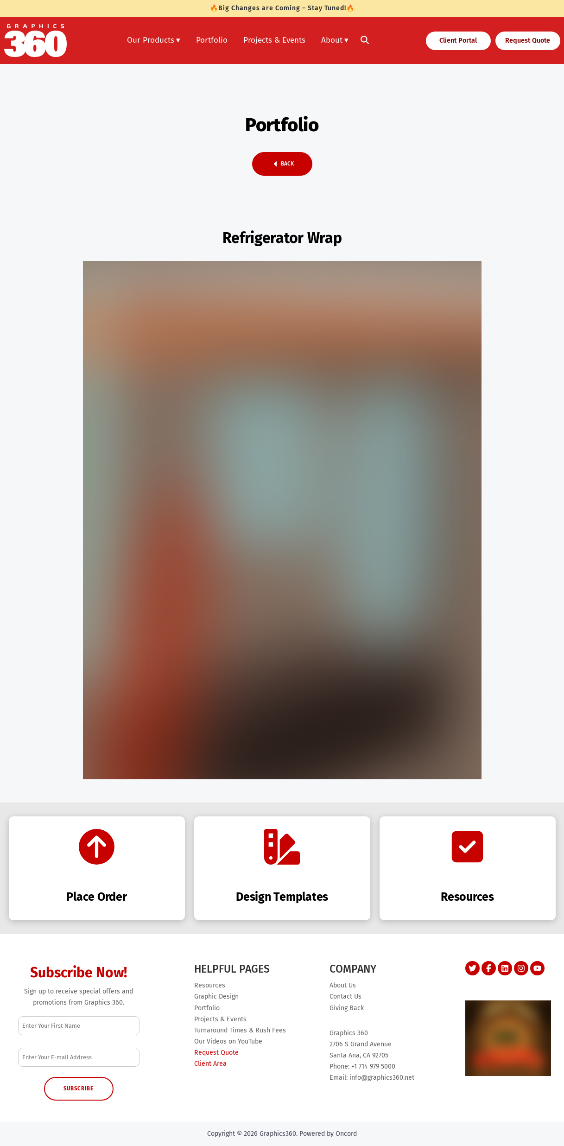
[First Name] (79, 1025)
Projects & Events (274, 40)
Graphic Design (216, 996)
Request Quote (521, 39)
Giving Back (347, 1008)
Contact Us (345, 996)
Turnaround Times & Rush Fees (240, 1030)
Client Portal (448, 39)
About (331, 40)
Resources (209, 985)
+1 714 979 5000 (373, 1066)
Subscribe (78, 1088)
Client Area (210, 1064)
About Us (343, 985)
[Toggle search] (364, 40)
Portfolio (212, 40)
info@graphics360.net (381, 1078)
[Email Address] (79, 1057)
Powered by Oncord (328, 1134)
